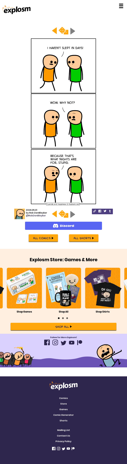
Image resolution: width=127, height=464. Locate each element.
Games (63, 409)
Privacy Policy (63, 441)
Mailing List (63, 430)
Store (63, 403)
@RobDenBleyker (36, 215)
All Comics (43, 238)
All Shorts (84, 238)
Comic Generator (63, 415)
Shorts (63, 420)
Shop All (63, 326)
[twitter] (105, 211)
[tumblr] (110, 211)
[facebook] (99, 211)
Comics (63, 398)
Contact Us (63, 435)
